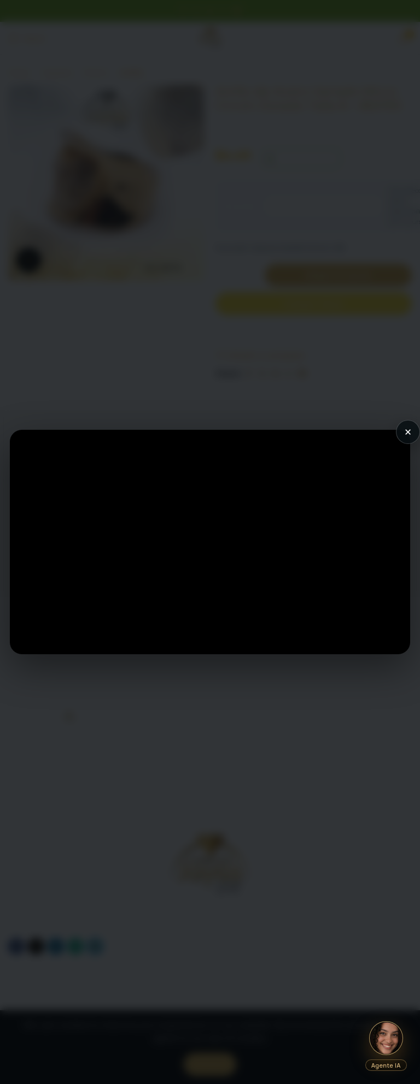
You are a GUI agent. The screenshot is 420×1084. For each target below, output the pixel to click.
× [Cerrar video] (408, 432)
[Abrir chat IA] (386, 1038)
